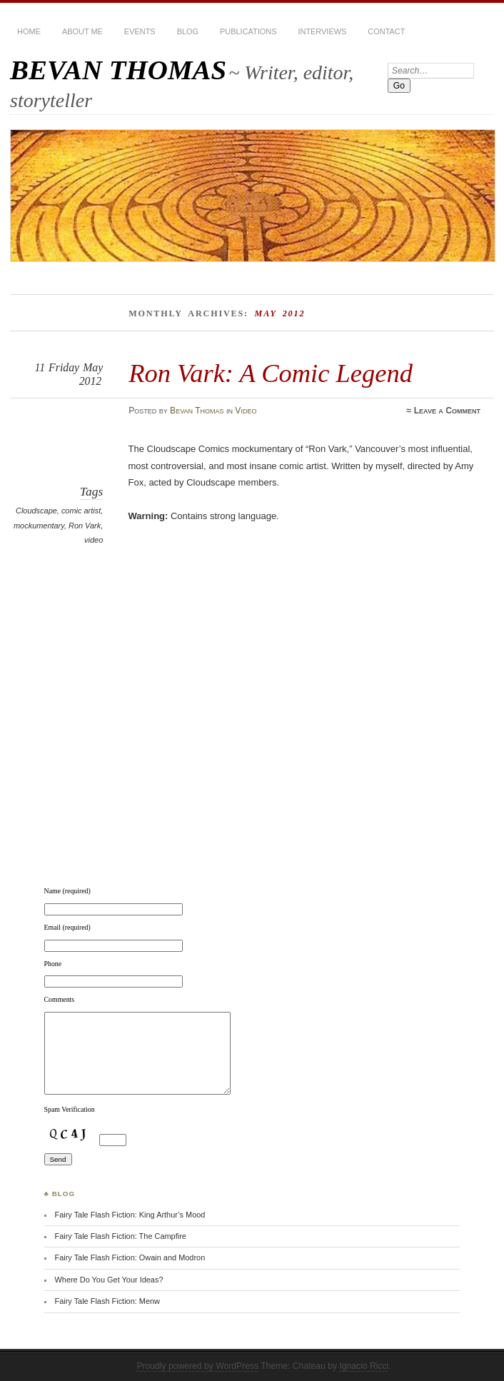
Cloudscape (36, 510)
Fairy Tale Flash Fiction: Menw (107, 1301)
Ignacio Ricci (363, 1366)
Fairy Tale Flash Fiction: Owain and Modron (129, 1257)
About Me (82, 31)
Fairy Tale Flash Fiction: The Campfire (120, 1236)
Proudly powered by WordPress (197, 1366)
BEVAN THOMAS (118, 69)
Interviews (322, 31)
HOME (29, 31)
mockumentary (39, 525)
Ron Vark (85, 525)
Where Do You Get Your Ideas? (108, 1279)
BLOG (187, 31)
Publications (248, 31)
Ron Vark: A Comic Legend (270, 373)
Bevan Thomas (197, 411)
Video (245, 411)
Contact (386, 31)
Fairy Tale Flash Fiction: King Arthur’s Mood (129, 1214)
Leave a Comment (447, 411)
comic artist (81, 510)
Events (140, 31)
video (93, 540)
